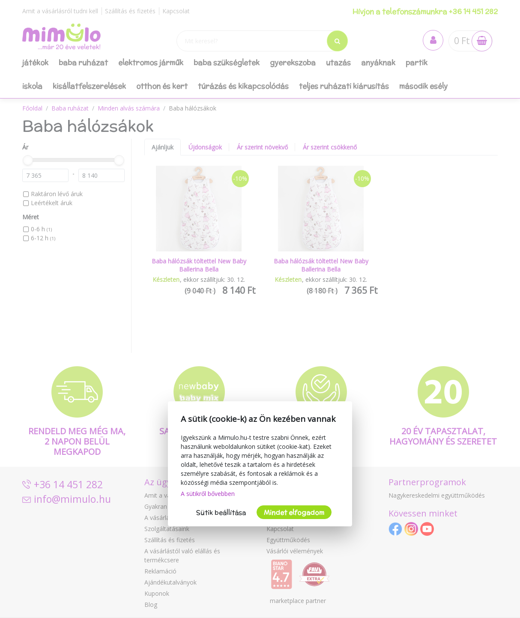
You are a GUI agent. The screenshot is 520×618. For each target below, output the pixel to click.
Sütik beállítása (221, 512)
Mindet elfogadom (294, 512)
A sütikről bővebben (208, 494)
